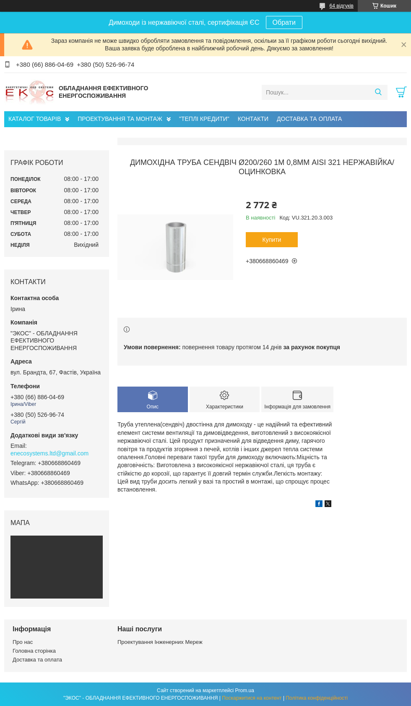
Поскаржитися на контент (251, 698)
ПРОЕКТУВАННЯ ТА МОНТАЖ (120, 118)
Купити (272, 239)
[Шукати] (378, 92)
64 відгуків (342, 6)
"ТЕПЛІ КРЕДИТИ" (204, 118)
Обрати (284, 22)
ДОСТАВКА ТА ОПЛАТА (309, 118)
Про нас (23, 642)
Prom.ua (244, 690)
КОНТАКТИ (253, 118)
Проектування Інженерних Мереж (160, 642)
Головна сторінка (34, 651)
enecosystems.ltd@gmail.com (49, 453)
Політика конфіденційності (317, 698)
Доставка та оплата (37, 659)
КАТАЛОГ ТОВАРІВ (34, 118)
